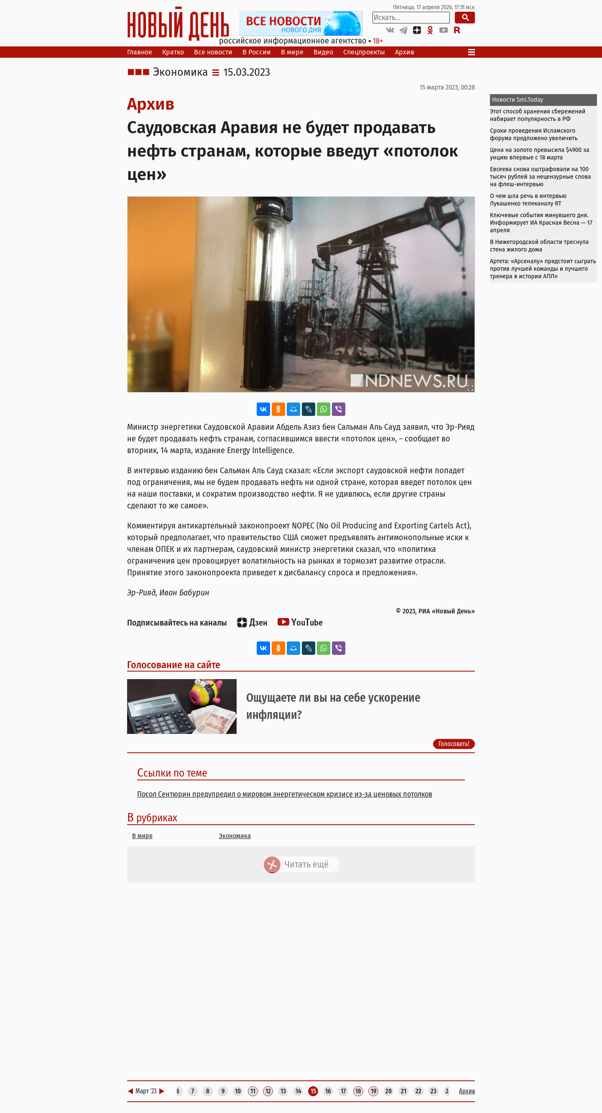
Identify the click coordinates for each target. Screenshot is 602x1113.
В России (256, 52)
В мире (292, 52)
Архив (404, 52)
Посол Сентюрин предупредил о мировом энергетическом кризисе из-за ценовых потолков (284, 794)
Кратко (173, 52)
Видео (323, 52)
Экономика (180, 72)
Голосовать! (454, 744)
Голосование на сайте (173, 665)
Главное (139, 52)
